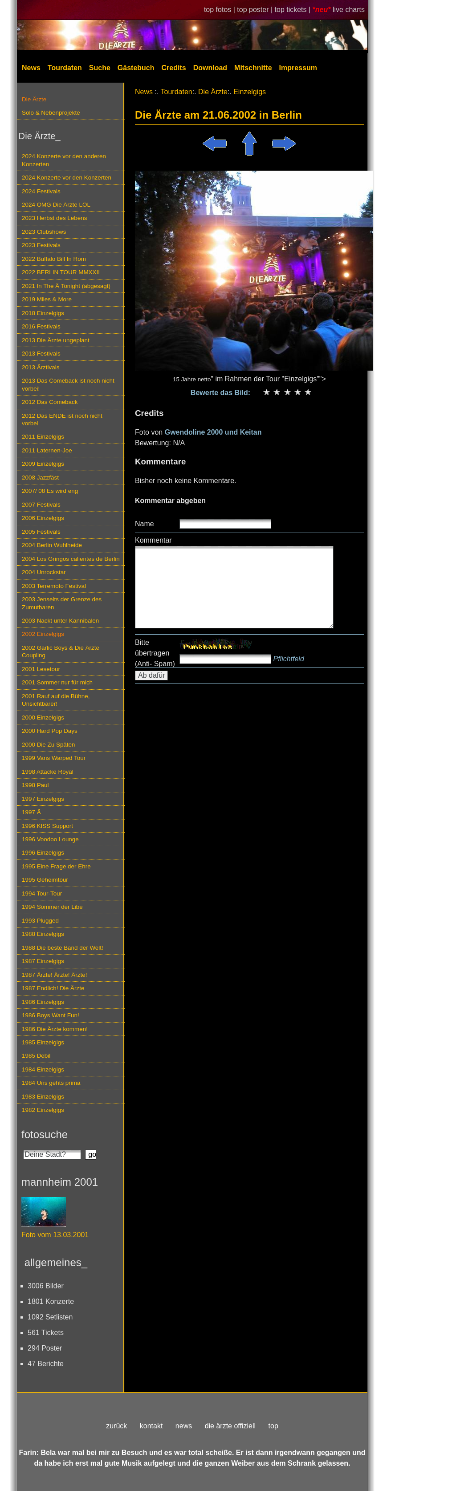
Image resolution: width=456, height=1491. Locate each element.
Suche (99, 68)
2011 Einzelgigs (43, 436)
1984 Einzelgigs (43, 1069)
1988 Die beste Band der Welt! (62, 947)
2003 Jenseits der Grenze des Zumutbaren (62, 603)
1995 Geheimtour (45, 879)
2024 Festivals (41, 191)
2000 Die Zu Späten (48, 744)
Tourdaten (65, 68)
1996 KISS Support (47, 826)
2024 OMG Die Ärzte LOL (56, 204)
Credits (174, 68)
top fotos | (220, 9)
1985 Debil (36, 1055)
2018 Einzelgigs (43, 313)
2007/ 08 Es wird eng (50, 491)
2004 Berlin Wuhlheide (52, 545)
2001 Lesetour (41, 669)
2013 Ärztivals (40, 367)
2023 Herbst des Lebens (54, 218)
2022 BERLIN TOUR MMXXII (61, 272)
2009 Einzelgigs (43, 463)
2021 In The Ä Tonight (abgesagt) (66, 286)
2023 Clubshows (44, 231)
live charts (349, 9)
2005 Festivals (41, 531)
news (183, 1426)
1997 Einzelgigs (43, 798)
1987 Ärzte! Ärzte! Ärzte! (54, 974)
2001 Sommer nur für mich (57, 682)
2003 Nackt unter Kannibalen (60, 620)
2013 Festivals (41, 353)
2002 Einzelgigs (43, 634)
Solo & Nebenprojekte (51, 112)
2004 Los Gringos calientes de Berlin (71, 559)
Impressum (298, 68)
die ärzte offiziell (230, 1426)
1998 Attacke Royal (47, 771)
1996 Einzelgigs (43, 852)
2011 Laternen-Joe (47, 450)
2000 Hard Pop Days (49, 731)
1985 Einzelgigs (43, 1042)
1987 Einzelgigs (43, 961)
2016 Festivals (41, 326)
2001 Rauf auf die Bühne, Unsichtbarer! (56, 700)
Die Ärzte (34, 99)
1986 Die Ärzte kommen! (55, 1029)
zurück (116, 1426)
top (273, 1426)
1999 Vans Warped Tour (54, 758)
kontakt (151, 1426)
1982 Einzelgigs (43, 1110)
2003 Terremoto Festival (54, 586)
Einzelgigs (249, 92)
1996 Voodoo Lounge (50, 839)
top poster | (255, 9)
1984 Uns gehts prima (51, 1082)
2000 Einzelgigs (43, 717)
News (31, 68)
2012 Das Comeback (50, 402)
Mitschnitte (253, 68)
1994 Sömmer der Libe (52, 906)
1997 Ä (31, 812)
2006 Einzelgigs (43, 518)
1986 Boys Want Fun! (50, 1015)
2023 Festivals (41, 245)
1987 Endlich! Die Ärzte (53, 988)
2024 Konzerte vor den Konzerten (66, 177)
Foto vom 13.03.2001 (55, 1235)
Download (210, 68)
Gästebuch (136, 68)
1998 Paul (35, 785)
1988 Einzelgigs (43, 934)
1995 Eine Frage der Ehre (56, 866)
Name (144, 524)
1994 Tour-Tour (42, 893)
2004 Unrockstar (44, 572)
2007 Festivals (41, 504)
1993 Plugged (40, 920)
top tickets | (294, 9)
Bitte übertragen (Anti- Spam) (155, 653)
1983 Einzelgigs (43, 1096)
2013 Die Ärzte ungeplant (56, 340)
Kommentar (153, 540)
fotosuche (44, 1134)
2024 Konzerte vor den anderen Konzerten (64, 160)
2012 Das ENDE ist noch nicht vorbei (62, 419)
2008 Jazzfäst (40, 477)
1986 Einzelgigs (43, 1002)
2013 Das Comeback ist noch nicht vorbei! (68, 384)
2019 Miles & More (47, 299)
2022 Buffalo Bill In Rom (54, 259)
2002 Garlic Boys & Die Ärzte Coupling (60, 651)
